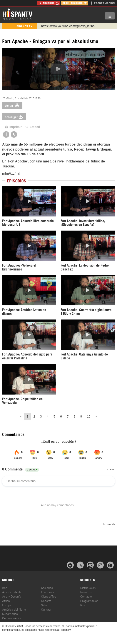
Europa (7, 605)
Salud (44, 605)
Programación (104, 3)
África (6, 600)
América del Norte (14, 609)
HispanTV (17, 14)
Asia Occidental (12, 592)
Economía (47, 592)
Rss (82, 605)
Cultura (46, 609)
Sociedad (47, 587)
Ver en (12, 105)
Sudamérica (10, 613)
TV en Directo (48, 3)
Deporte (46, 600)
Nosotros (86, 592)
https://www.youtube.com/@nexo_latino (67, 26)
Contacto (86, 596)
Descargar (14, 117)
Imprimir (13, 127)
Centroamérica (11, 618)
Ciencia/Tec (48, 596)
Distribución (88, 587)
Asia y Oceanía (11, 596)
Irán (4, 587)
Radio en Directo (74, 3)
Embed (32, 127)
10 (88, 416)
